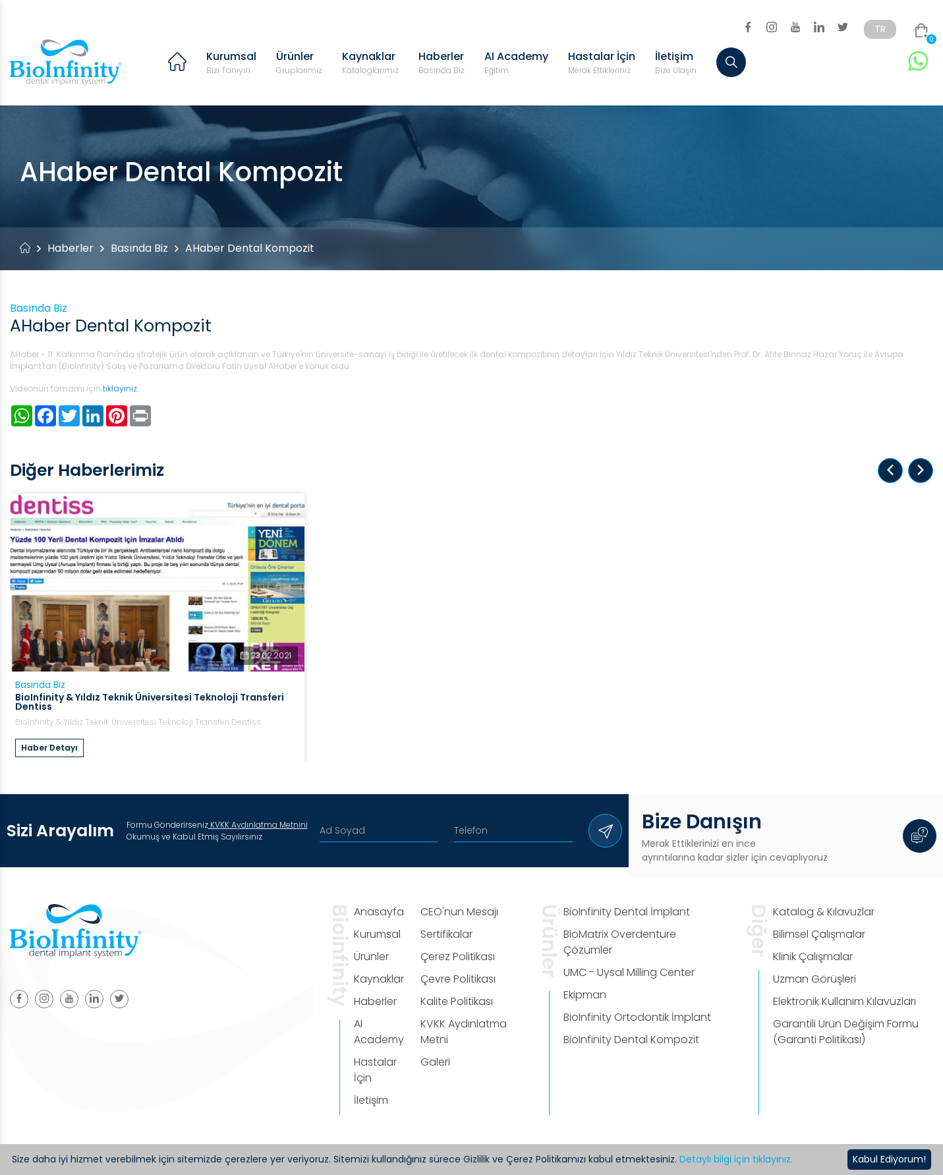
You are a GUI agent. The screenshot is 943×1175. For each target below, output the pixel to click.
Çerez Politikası (457, 956)
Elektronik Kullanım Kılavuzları (844, 1001)
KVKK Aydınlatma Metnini (258, 824)
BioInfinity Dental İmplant (626, 911)
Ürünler (299, 62)
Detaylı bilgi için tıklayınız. (736, 1159)
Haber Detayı (49, 747)
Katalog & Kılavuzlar (823, 911)
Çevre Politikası (458, 979)
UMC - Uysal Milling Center (629, 972)
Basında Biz (139, 248)
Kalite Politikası (456, 1001)
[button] (890, 470)
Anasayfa (379, 911)
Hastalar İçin (601, 62)
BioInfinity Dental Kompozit (631, 1039)
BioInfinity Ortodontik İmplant (637, 1017)
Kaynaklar (370, 62)
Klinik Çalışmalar (813, 956)
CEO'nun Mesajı (459, 911)
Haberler (441, 62)
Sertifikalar (446, 934)
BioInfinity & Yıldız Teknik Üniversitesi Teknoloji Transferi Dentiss (149, 702)
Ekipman (584, 994)
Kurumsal (231, 62)
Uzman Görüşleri (814, 979)
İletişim (676, 62)
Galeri (435, 1062)
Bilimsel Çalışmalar (819, 934)
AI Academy (516, 62)
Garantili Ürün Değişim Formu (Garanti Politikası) (846, 1031)
